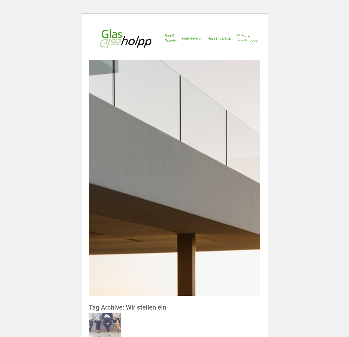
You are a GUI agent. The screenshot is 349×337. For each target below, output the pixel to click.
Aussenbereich (219, 38)
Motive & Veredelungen (247, 38)
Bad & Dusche (171, 38)
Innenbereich (192, 38)
